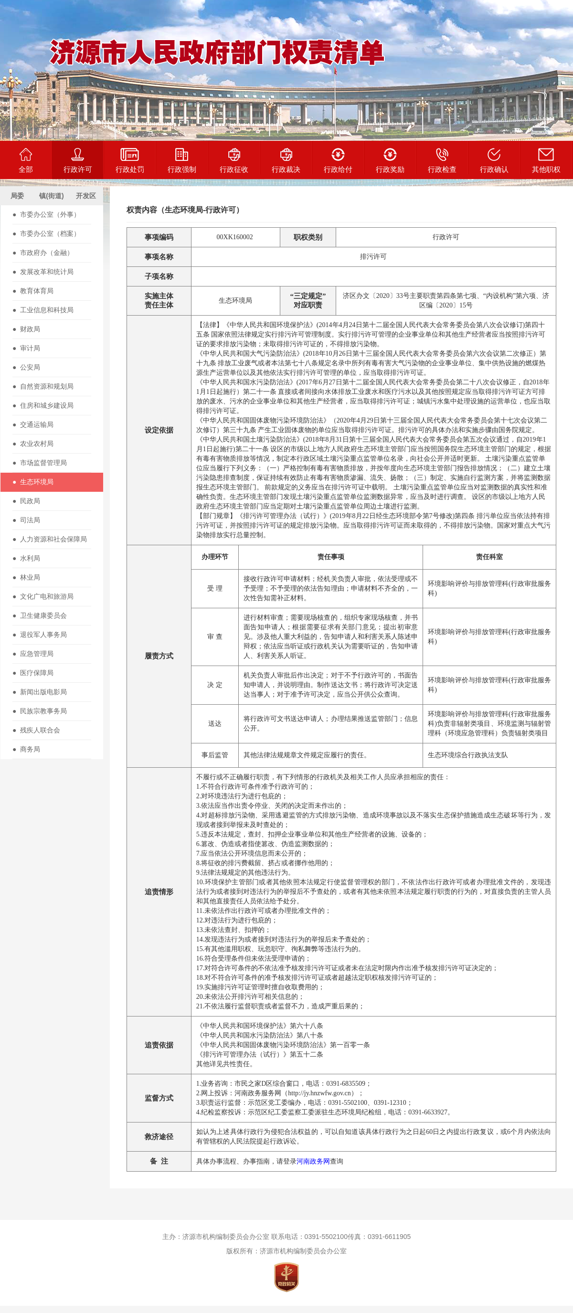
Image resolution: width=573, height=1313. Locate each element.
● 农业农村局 (32, 443)
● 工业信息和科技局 (43, 310)
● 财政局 (26, 329)
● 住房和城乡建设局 (43, 405)
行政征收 (234, 160)
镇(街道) (51, 196)
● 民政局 (26, 501)
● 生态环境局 (32, 482)
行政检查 (442, 160)
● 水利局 (26, 558)
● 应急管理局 (32, 653)
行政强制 (182, 160)
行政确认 (494, 160)
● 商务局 (26, 749)
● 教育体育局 (32, 291)
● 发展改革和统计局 (43, 271)
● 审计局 (26, 348)
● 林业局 (26, 577)
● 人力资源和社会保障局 (49, 539)
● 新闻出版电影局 (39, 692)
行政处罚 (130, 160)
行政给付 (338, 160)
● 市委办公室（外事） (46, 214)
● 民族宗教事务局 (39, 711)
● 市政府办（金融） (43, 252)
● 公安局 (26, 367)
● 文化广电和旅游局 (43, 596)
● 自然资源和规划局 (43, 386)
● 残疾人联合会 (36, 730)
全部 (26, 160)
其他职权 (546, 160)
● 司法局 (26, 520)
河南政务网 (313, 1161)
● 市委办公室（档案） (46, 233)
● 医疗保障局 (32, 673)
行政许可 (78, 160)
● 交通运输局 (32, 424)
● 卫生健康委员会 (39, 615)
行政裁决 (286, 160)
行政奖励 (390, 160)
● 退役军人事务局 (39, 634)
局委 (17, 196)
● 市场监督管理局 (39, 462)
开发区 (86, 196)
